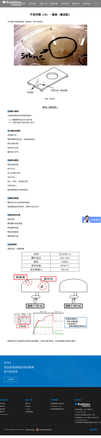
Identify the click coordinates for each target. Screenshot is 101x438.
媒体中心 (76, 4)
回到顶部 (93, 430)
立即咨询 (11, 379)
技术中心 (2, 406)
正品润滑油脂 (29, 411)
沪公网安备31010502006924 (44, 429)
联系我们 (87, 4)
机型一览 (43, 4)
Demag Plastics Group (56, 406)
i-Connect (27, 409)
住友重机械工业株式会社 (57, 403)
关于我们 (2, 403)
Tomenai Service (4, 414)
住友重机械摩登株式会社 (57, 409)
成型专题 (2, 409)
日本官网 (96, 3)
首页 (23, 4)
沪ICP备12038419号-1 (30, 429)
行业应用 (27, 406)
